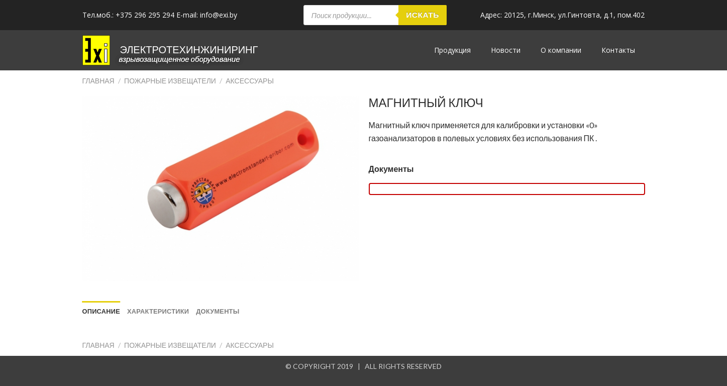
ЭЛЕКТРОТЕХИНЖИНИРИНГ (189, 49)
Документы (391, 168)
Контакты (618, 50)
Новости (506, 50)
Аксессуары (250, 80)
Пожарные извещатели (170, 80)
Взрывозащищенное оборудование (179, 58)
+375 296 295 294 (145, 15)
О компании (561, 50)
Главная (98, 80)
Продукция (452, 50)
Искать (422, 14)
